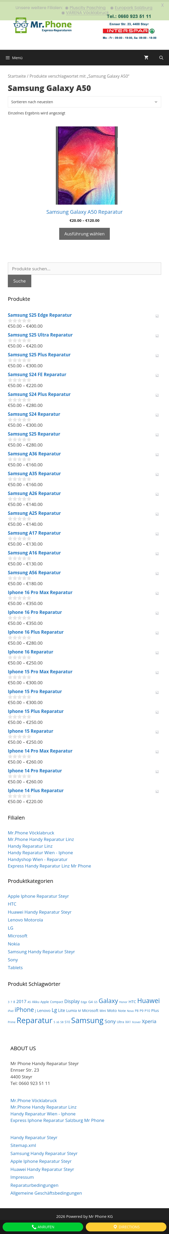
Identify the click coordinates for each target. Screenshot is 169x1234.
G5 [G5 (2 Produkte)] (96, 1000)
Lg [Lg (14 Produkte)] (54, 1008)
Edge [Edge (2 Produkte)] (84, 1000)
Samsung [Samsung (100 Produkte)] (87, 1018)
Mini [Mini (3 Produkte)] (103, 1009)
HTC (12, 902)
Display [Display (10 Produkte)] (72, 999)
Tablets (15, 966)
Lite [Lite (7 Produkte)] (61, 1008)
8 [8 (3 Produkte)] (14, 1000)
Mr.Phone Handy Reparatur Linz (41, 837)
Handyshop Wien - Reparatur (38, 857)
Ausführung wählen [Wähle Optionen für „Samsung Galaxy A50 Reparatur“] (84, 232)
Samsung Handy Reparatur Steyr (41, 950)
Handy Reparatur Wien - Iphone (40, 851)
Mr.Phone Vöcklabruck (31, 831)
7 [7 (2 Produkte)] (11, 1000)
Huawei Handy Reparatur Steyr (39, 910)
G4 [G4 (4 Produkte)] (90, 999)
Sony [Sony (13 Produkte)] (110, 1019)
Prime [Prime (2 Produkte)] (11, 1020)
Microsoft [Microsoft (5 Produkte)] (90, 1008)
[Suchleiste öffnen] (161, 56)
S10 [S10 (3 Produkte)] (67, 1020)
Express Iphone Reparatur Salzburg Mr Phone (57, 1118)
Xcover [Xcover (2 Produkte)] (136, 1020)
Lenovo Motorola (25, 918)
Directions (126, 1227)
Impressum (22, 1175)
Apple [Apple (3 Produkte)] (44, 1000)
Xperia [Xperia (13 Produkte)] (149, 1019)
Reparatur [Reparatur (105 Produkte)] (35, 1018)
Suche (19, 279)
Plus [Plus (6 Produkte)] (155, 1008)
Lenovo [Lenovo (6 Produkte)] (43, 1008)
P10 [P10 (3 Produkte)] (147, 1009)
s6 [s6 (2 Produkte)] (57, 1020)
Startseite (17, 74)
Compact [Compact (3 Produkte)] (56, 1000)
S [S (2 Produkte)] (54, 1020)
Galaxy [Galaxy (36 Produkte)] (108, 998)
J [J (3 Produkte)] (35, 1009)
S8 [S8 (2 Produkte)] (62, 1020)
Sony (13, 958)
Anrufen (43, 1227)
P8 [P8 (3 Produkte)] (136, 1009)
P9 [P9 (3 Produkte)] (141, 1009)
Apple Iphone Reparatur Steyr (38, 894)
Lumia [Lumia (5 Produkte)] (71, 1008)
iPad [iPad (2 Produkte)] (11, 1009)
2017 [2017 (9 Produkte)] (21, 999)
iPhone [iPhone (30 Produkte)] (24, 1008)
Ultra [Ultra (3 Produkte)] (120, 1020)
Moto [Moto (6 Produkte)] (112, 1008)
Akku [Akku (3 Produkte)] (35, 1000)
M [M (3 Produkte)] (79, 1009)
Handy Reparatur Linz (30, 844)
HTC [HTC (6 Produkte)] (132, 999)
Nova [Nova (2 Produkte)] (130, 1009)
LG (10, 926)
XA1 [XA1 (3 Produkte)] (128, 1020)
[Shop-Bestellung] (84, 100)
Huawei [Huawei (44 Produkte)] (148, 998)
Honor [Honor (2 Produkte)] (123, 1000)
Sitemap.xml (23, 1143)
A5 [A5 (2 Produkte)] (29, 1000)
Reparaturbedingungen (34, 1183)
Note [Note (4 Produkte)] (122, 1008)
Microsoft (17, 934)
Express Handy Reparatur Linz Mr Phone (49, 864)
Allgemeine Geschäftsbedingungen (46, 1191)
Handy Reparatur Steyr (33, 1135)
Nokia (14, 942)
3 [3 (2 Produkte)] (8, 1000)
